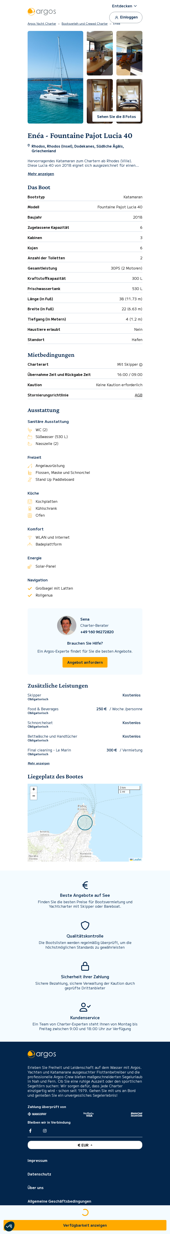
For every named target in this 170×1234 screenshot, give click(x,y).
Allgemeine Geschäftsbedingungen (59, 1201)
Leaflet (135, 859)
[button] (126, 6)
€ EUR (83, 1145)
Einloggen (126, 17)
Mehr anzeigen (39, 763)
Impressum (37, 1160)
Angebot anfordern (85, 662)
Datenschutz (39, 1174)
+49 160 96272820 (96, 631)
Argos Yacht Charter (42, 23)
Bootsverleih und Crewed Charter (85, 23)
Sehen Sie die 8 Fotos (116, 116)
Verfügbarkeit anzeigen (85, 1225)
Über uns (36, 1187)
